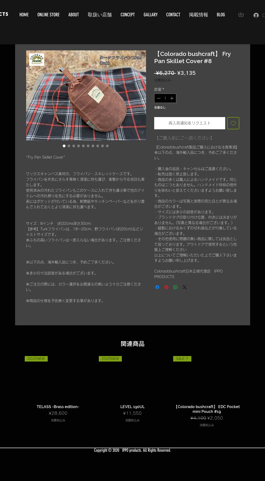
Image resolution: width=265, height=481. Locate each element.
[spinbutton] (165, 98)
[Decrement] (158, 98)
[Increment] (172, 98)
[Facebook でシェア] (157, 287)
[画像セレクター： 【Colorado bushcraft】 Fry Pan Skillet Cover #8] (64, 145)
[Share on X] (185, 287)
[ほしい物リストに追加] (233, 123)
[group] (132, 391)
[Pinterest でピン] (166, 287)
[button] (243, 14)
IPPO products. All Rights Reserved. (146, 450)
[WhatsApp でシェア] (175, 287)
